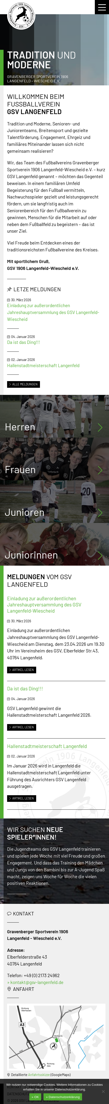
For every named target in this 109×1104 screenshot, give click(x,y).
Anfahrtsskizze (39, 1075)
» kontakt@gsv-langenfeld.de (35, 982)
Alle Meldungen (23, 384)
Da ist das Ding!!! (23, 342)
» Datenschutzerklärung (63, 1097)
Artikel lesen (21, 670)
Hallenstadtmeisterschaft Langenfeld (43, 365)
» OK (35, 1097)
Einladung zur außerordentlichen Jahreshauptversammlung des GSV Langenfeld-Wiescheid (53, 312)
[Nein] (103, 1091)
